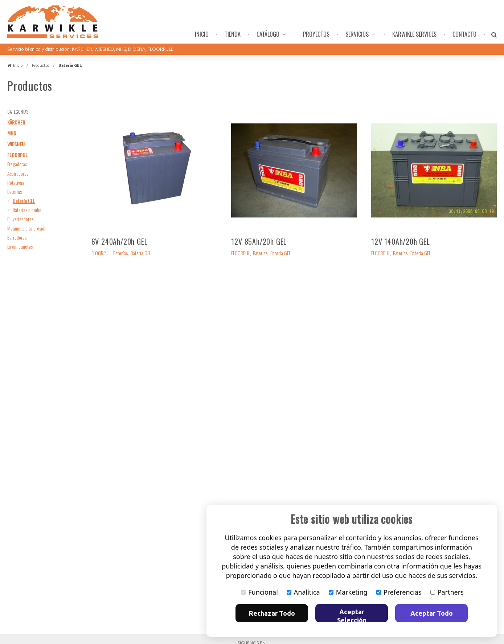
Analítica (303, 592)
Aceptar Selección (351, 615)
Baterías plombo (27, 209)
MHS (11, 133)
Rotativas (15, 182)
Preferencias (399, 592)
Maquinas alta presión (26, 228)
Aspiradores (17, 173)
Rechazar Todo (272, 613)
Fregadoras (17, 164)
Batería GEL (24, 200)
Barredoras (16, 237)
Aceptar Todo (431, 613)
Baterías (14, 191)
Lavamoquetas (20, 246)
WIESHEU (16, 144)
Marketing (348, 592)
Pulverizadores (20, 219)
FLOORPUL (17, 155)
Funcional (259, 592)
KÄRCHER (16, 122)
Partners (447, 592)
